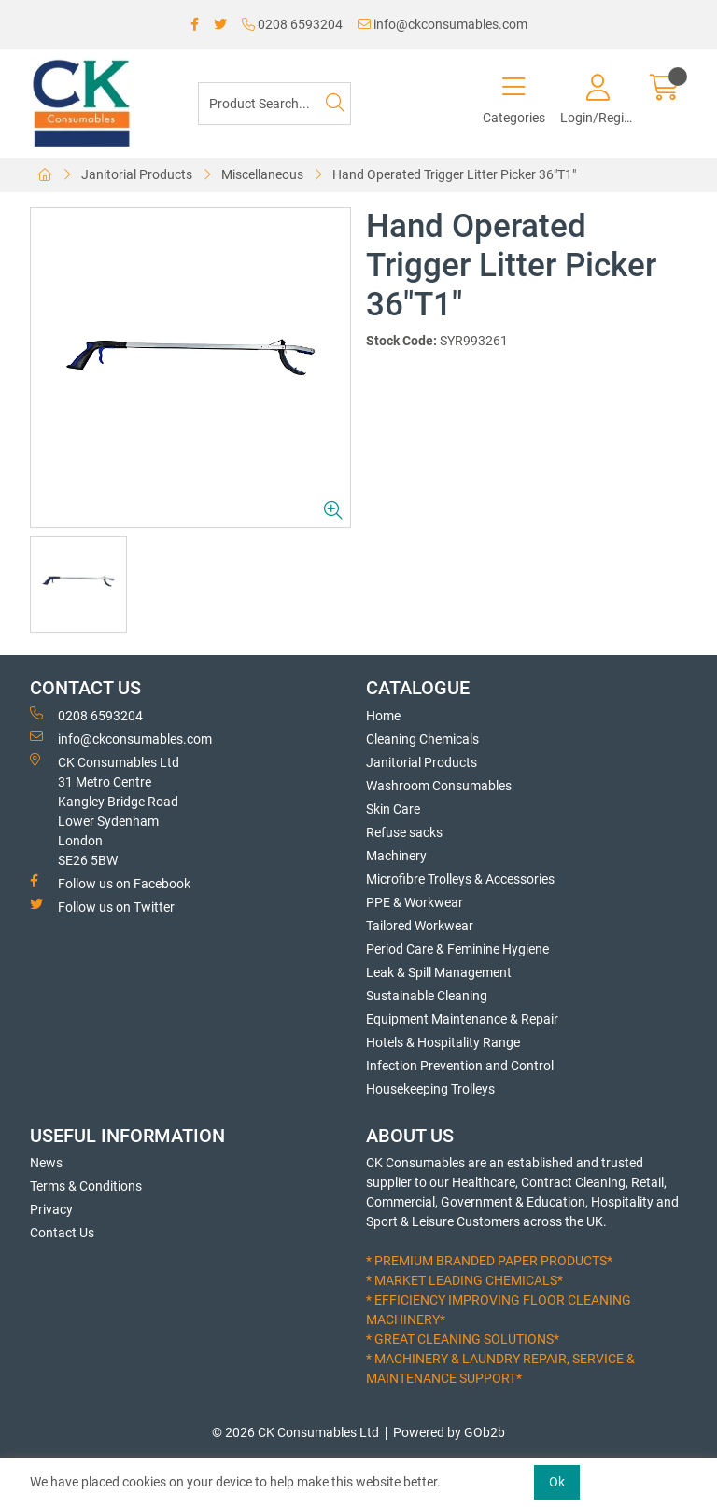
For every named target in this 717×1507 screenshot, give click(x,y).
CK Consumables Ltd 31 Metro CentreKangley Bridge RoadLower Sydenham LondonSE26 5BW (104, 810)
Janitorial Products (136, 174)
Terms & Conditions (86, 1186)
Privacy (51, 1209)
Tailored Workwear (419, 925)
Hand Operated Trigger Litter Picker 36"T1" (454, 174)
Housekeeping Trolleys (430, 1088)
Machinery (396, 855)
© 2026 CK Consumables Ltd (295, 1432)
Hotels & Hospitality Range (443, 1042)
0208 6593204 (292, 24)
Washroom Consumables (439, 785)
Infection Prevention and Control (460, 1065)
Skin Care (393, 809)
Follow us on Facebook (110, 882)
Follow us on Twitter (102, 906)
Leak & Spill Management (439, 972)
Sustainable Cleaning (426, 995)
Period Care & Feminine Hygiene (457, 949)
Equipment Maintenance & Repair (462, 1019)
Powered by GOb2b (449, 1432)
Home (383, 715)
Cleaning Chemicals (422, 739)
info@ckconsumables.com (442, 24)
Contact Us (62, 1232)
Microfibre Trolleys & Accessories (460, 879)
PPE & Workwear (414, 902)
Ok (557, 1481)
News (46, 1162)
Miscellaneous (262, 174)
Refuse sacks (404, 832)
